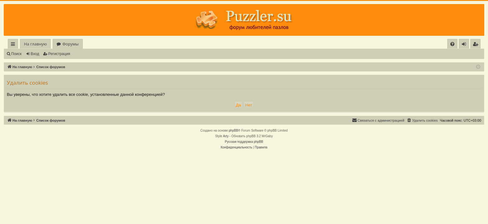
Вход (35, 54)
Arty (226, 136)
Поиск (16, 54)
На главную (35, 44)
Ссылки (14, 45)
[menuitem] (452, 44)
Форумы (70, 44)
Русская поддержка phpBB (244, 141)
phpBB (233, 130)
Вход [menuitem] (465, 45)
